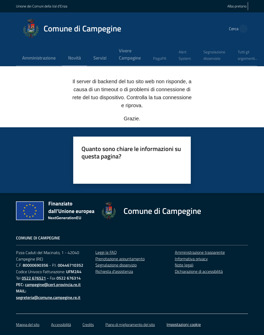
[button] (242, 28)
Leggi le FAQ (106, 252)
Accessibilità (61, 325)
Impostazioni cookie (184, 324)
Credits (88, 325)
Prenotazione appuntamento (120, 259)
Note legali (184, 265)
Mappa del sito (27, 325)
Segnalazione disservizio (116, 265)
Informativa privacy (191, 259)
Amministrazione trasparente (200, 252)
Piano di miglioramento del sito (130, 325)
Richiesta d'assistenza (114, 271)
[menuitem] (39, 58)
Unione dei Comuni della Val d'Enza (41, 6)
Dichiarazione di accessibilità (199, 271)
